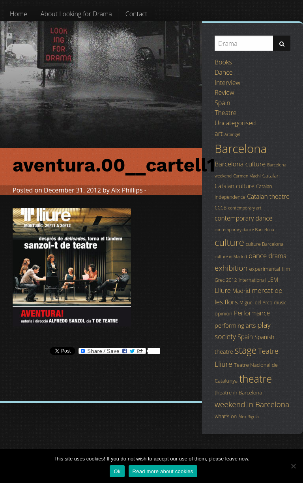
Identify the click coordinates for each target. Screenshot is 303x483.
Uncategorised (235, 123)
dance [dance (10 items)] (258, 255)
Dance (224, 72)
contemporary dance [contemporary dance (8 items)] (243, 218)
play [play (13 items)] (264, 325)
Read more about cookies (163, 471)
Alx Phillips (127, 190)
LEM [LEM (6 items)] (272, 279)
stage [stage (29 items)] (245, 350)
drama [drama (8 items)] (278, 255)
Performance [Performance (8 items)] (252, 313)
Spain (222, 102)
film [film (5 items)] (286, 268)
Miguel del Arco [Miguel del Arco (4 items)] (256, 302)
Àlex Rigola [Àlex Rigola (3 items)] (249, 416)
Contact (136, 13)
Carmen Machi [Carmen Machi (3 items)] (246, 176)
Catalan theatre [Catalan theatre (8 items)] (268, 196)
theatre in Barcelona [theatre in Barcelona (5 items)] (238, 392)
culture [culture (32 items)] (229, 242)
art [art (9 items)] (219, 133)
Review (224, 92)
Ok (117, 471)
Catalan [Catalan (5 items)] (271, 175)
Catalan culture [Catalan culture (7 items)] (234, 186)
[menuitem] (18, 13)
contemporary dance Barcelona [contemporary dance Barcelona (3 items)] (244, 229)
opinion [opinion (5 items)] (223, 313)
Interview (227, 82)
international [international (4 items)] (252, 280)
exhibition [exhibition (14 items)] (231, 268)
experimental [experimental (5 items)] (264, 268)
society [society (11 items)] (225, 336)
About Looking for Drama (76, 13)
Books (223, 62)
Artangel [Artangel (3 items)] (232, 134)
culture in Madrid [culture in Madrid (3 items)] (231, 256)
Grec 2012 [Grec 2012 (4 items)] (226, 280)
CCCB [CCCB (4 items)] (220, 207)
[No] (293, 466)
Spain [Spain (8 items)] (245, 336)
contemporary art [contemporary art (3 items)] (244, 208)
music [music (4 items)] (280, 302)
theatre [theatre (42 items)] (255, 378)
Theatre (225, 112)
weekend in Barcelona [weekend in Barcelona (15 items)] (252, 404)
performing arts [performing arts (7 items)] (235, 325)
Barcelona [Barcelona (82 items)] (241, 149)
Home (18, 13)
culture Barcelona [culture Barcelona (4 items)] (265, 244)
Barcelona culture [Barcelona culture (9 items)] (240, 164)
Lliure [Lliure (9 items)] (223, 290)
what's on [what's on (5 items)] (226, 416)
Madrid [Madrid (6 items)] (241, 290)
